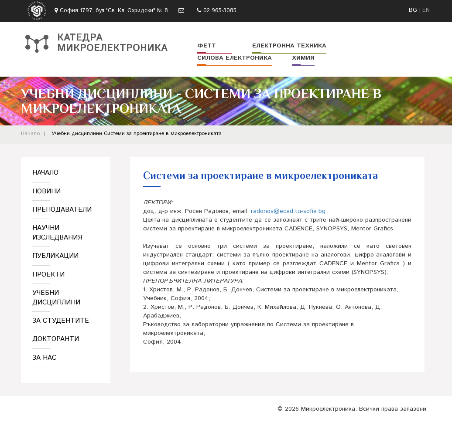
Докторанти (55, 339)
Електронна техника (289, 45)
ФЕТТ (206, 45)
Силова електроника (234, 58)
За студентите (60, 320)
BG (413, 10)
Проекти (48, 274)
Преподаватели (62, 209)
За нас (44, 357)
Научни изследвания (57, 232)
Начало (30, 133)
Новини (46, 191)
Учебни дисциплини (76, 133)
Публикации (55, 255)
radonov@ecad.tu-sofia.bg (288, 211)
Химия (303, 58)
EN (426, 10)
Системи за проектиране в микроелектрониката (163, 133)
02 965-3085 (219, 11)
